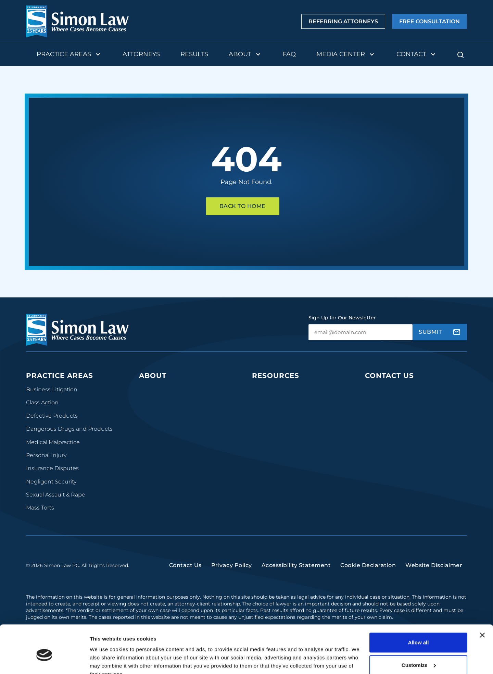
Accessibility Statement (296, 570)
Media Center (346, 54)
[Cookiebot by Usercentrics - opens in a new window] (44, 660)
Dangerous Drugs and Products (69, 429)
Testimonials (156, 442)
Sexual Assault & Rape (55, 494)
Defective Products (52, 416)
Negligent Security (51, 481)
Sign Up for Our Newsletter (342, 318)
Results (194, 54)
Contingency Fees (163, 429)
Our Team (152, 389)
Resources (275, 375)
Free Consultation (429, 22)
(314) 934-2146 (386, 447)
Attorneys (141, 54)
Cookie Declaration (368, 570)
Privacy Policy (231, 570)
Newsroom (267, 442)
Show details (106, 660)
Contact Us (389, 375)
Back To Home (242, 206)
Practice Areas (69, 54)
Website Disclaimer (433, 570)
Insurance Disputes (52, 468)
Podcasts (264, 389)
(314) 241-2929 (386, 427)
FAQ (289, 54)
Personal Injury (46, 455)
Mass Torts (40, 507)
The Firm (151, 402)
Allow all (418, 610)
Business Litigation (51, 389)
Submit (430, 332)
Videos (261, 429)
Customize (419, 632)
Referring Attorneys (343, 22)
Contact (416, 54)
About (245, 54)
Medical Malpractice (53, 442)
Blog (258, 402)
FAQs (259, 416)
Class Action (42, 402)
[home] (77, 21)
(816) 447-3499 (386, 505)
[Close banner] (482, 602)
